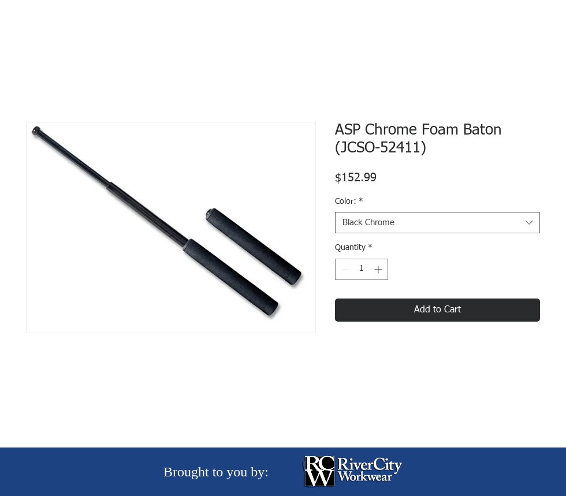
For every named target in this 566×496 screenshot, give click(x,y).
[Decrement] (344, 269)
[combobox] (437, 223)
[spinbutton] (361, 269)
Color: (349, 201)
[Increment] (379, 269)
